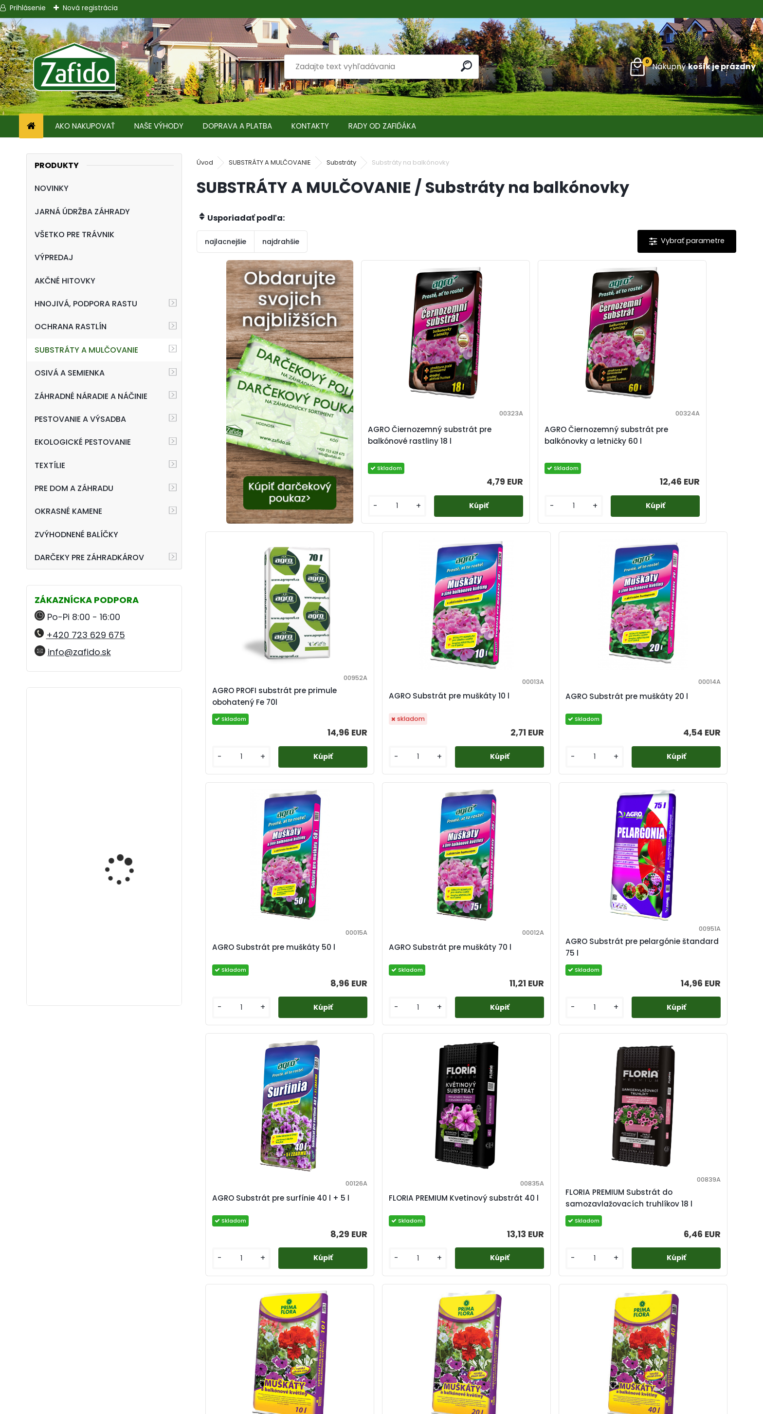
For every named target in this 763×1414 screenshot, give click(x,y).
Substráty (341, 162)
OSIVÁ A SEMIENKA (70, 372)
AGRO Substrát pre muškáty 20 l (396, 696)
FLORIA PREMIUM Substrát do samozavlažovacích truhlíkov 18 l (665, 953)
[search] (467, 66)
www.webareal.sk (421, 1405)
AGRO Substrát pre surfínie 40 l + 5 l (393, 953)
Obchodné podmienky (381, 1339)
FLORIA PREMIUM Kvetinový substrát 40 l (526, 953)
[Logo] (74, 66)
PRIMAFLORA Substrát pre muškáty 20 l (457, 1210)
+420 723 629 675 (85, 635)
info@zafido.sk (79, 652)
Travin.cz (636, 1386)
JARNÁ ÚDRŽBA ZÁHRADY (82, 211)
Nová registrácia (90, 8)
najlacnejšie (225, 241)
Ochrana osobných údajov (381, 1351)
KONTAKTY (310, 126)
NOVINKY (52, 188)
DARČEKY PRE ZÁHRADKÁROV (89, 557)
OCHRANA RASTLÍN (71, 326)
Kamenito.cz (635, 1363)
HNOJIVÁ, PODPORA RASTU (86, 303)
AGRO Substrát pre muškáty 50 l (530, 696)
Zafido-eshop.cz (636, 1351)
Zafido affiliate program (381, 1386)
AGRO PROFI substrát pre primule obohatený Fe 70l (660, 435)
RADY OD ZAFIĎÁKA (382, 126)
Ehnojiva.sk (636, 1339)
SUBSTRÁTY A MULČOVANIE (86, 350)
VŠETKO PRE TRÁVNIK (74, 234)
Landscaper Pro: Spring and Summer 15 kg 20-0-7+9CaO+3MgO (130, 742)
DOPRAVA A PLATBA (237, 126)
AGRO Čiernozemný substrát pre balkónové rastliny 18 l (397, 435)
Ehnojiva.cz (635, 1374)
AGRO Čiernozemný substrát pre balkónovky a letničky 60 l (532, 435)
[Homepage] (31, 126)
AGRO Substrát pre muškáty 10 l (261, 696)
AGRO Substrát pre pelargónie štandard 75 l (254, 953)
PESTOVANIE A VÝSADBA (80, 419)
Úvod (205, 162)
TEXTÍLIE (50, 465)
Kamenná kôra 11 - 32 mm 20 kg (127, 852)
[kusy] (362, 506)
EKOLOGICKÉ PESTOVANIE (83, 442)
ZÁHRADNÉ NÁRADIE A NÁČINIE (91, 396)
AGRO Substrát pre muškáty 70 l (665, 696)
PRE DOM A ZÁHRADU (74, 488)
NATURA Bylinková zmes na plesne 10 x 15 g (131, 947)
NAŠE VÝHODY (158, 126)
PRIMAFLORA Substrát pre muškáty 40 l (592, 1210)
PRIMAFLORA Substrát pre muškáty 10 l (322, 1210)
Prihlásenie (28, 8)
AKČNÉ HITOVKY (65, 280)
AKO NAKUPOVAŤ (85, 126)
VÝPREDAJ (54, 257)
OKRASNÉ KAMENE (68, 511)
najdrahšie (280, 241)
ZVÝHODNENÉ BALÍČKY (76, 534)
